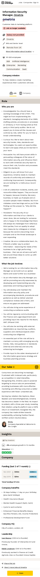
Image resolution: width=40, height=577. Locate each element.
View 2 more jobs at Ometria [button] (14, 567)
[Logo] (7, 2)
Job (12, 93)
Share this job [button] (8, 563)
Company (25, 93)
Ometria (18, 15)
